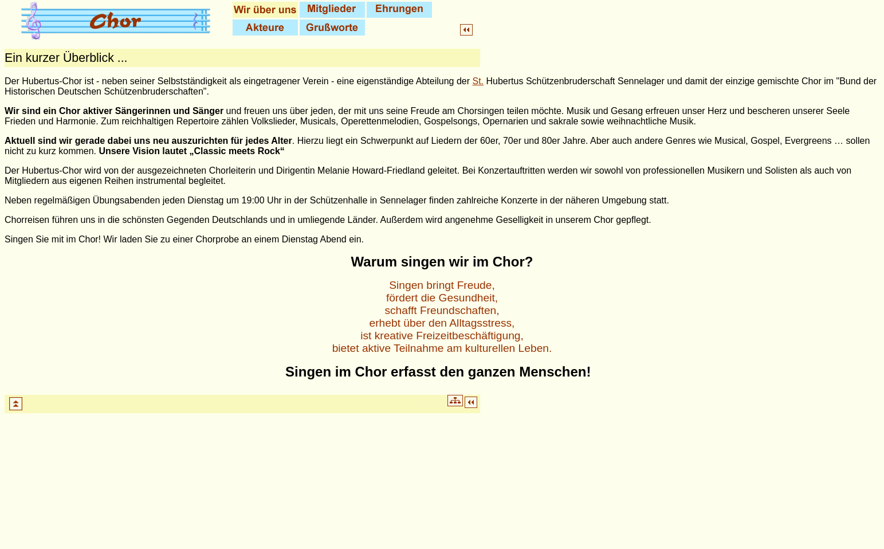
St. (478, 81)
